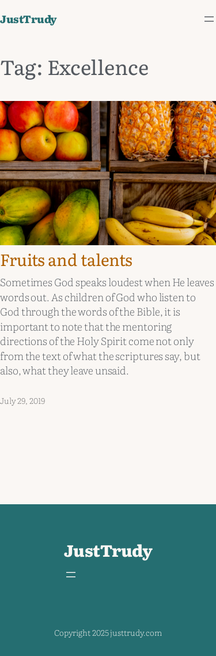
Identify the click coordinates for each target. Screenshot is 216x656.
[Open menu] (209, 19)
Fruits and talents (66, 259)
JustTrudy (28, 19)
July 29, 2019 (22, 400)
